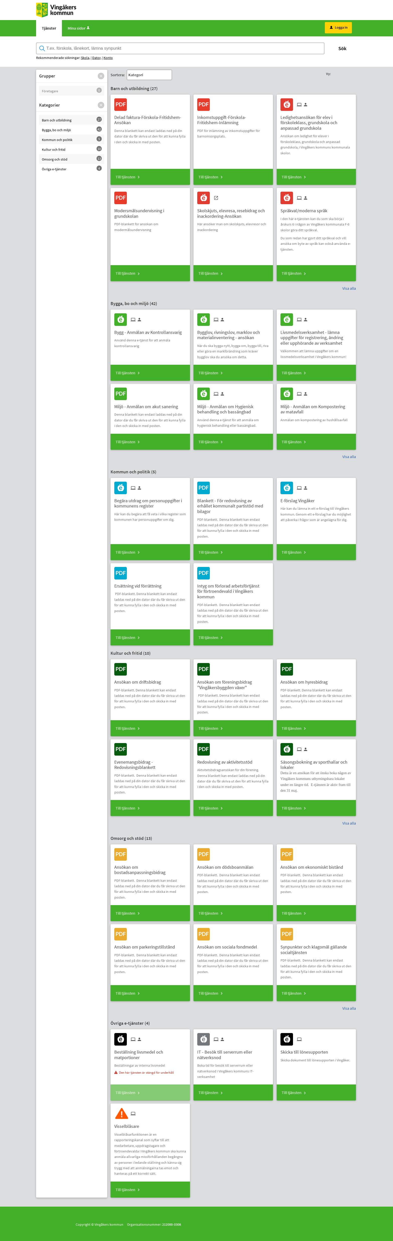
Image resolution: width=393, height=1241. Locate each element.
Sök (342, 48)
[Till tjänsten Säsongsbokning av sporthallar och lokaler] (316, 763)
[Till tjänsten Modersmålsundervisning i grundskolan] (150, 211)
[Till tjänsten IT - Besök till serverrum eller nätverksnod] (233, 1053)
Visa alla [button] (349, 288)
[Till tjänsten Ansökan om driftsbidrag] (139, 680)
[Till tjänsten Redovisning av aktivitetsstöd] (226, 760)
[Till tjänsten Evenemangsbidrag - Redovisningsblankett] (150, 763)
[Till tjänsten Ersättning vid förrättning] (139, 584)
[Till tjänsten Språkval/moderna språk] (305, 208)
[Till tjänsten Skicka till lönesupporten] (306, 1050)
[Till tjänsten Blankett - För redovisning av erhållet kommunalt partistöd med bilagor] (233, 504)
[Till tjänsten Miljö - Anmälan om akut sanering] (148, 404)
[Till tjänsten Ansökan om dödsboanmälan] (227, 865)
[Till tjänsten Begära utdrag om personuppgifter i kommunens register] (150, 501)
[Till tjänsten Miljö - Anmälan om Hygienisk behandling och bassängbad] (233, 407)
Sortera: (118, 74)
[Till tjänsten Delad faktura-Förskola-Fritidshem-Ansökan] (150, 118)
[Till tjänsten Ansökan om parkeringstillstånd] (146, 945)
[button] (101, 76)
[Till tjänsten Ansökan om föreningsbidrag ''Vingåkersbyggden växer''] (233, 683)
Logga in (339, 27)
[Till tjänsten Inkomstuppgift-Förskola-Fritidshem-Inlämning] (233, 118)
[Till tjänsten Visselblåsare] (128, 1124)
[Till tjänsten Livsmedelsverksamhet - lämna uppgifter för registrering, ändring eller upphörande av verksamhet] (316, 336)
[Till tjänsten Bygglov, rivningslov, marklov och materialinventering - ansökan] (233, 333)
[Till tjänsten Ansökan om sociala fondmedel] (229, 945)
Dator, (96, 57)
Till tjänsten (125, 176)
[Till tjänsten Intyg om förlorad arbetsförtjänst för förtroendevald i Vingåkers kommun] (233, 589)
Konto (108, 57)
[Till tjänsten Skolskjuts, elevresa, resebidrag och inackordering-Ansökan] (233, 211)
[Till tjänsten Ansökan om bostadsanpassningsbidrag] (150, 868)
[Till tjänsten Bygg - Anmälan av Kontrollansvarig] (149, 330)
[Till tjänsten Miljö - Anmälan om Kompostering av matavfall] (316, 407)
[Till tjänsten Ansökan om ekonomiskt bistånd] (313, 865)
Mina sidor (79, 28)
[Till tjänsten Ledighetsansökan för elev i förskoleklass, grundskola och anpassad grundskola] (316, 121)
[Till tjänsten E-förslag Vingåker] (299, 498)
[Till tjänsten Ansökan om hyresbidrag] (305, 680)
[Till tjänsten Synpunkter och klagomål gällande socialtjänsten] (316, 947)
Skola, (85, 57)
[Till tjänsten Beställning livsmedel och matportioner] (150, 1053)
